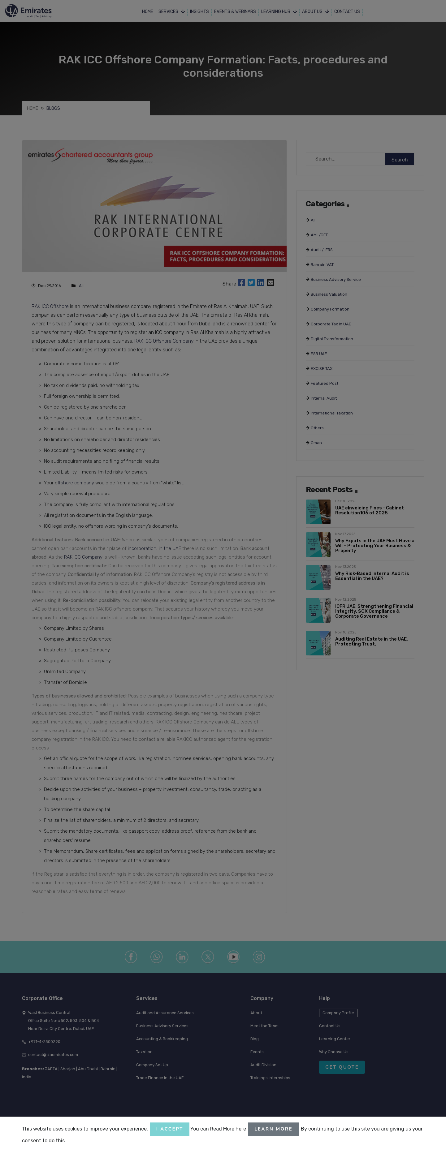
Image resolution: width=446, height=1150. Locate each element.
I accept (169, 1129)
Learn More (273, 1129)
